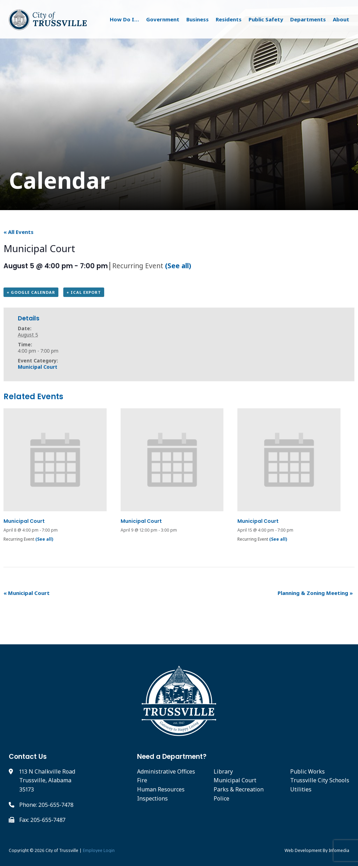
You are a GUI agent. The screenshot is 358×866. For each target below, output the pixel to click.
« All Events (18, 231)
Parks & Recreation (239, 789)
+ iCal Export (83, 292)
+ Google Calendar (31, 292)
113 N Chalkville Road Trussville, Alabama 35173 (47, 780)
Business (197, 19)
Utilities (301, 789)
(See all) (178, 265)
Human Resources (161, 789)
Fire (142, 780)
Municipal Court (37, 366)
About (341, 19)
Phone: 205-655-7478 (46, 805)
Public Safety (266, 19)
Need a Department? (172, 756)
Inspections (152, 798)
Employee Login (99, 850)
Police (221, 798)
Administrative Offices (166, 771)
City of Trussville (61, 850)
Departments (308, 19)
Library (223, 771)
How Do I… (124, 19)
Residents (229, 19)
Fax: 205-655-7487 (42, 820)
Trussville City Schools (319, 780)
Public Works (307, 771)
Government (162, 19)
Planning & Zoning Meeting (315, 592)
